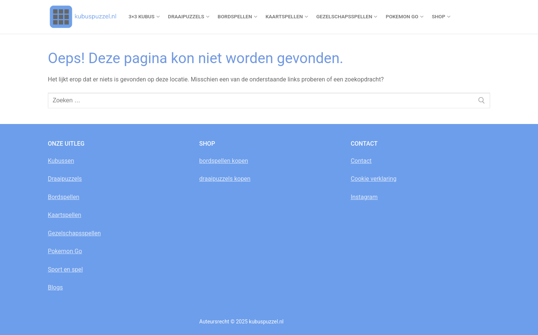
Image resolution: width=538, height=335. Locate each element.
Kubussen (61, 160)
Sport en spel (65, 269)
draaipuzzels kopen (224, 178)
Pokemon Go (65, 251)
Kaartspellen (64, 214)
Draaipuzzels (65, 178)
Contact (361, 160)
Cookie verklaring (374, 178)
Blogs (55, 287)
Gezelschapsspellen (74, 233)
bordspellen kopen (223, 160)
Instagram (364, 197)
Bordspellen (63, 197)
